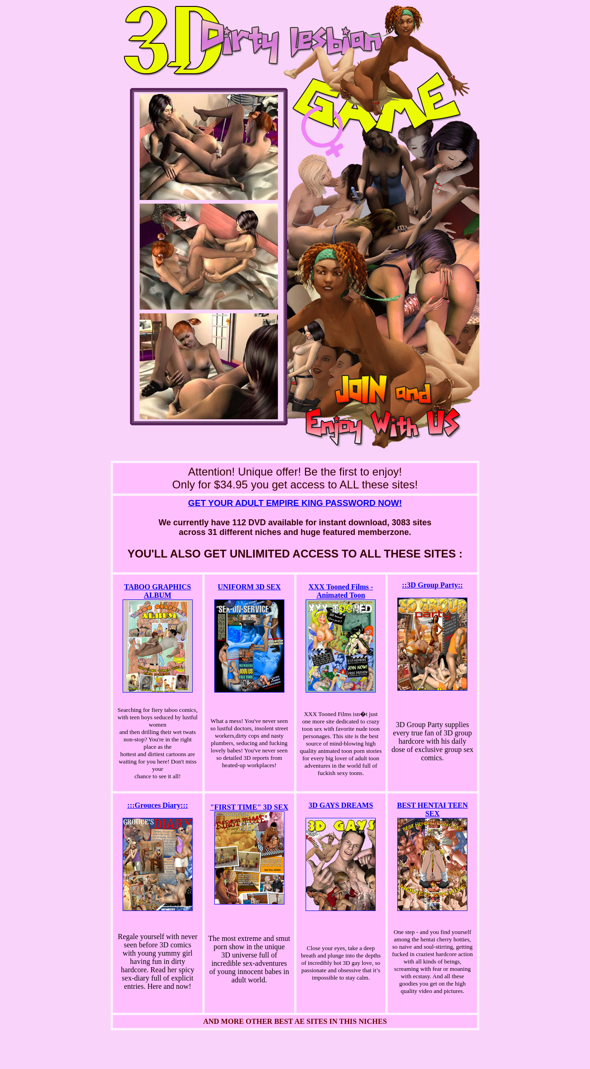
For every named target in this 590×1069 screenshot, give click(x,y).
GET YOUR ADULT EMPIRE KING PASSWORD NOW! (295, 503)
